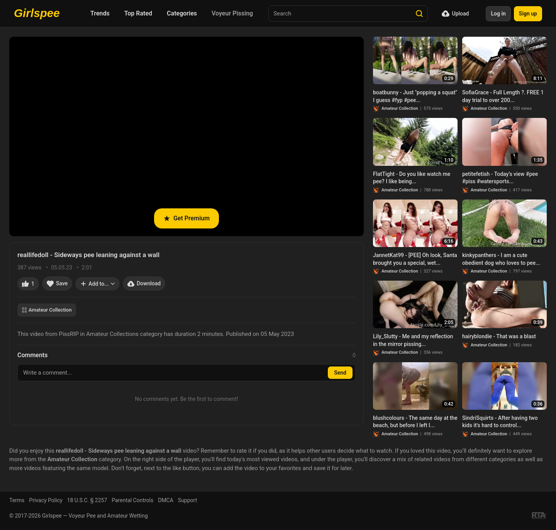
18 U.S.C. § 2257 (87, 500)
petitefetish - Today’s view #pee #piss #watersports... (500, 178)
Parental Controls (132, 500)
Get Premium (186, 218)
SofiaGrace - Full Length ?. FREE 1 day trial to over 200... (503, 96)
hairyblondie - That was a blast (499, 336)
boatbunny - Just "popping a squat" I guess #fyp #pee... (415, 96)
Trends (100, 13)
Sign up (528, 13)
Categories (182, 13)
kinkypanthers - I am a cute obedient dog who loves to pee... (501, 259)
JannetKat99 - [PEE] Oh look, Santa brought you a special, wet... (415, 259)
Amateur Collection (47, 310)
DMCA (165, 500)
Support (187, 500)
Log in (498, 13)
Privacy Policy (45, 500)
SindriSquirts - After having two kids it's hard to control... (500, 422)
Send (340, 373)
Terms (16, 500)
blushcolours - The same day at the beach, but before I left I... (415, 422)
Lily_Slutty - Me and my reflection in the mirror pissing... (413, 340)
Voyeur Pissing (232, 13)
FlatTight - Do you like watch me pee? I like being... (411, 178)
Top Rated (138, 13)
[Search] (419, 13)
